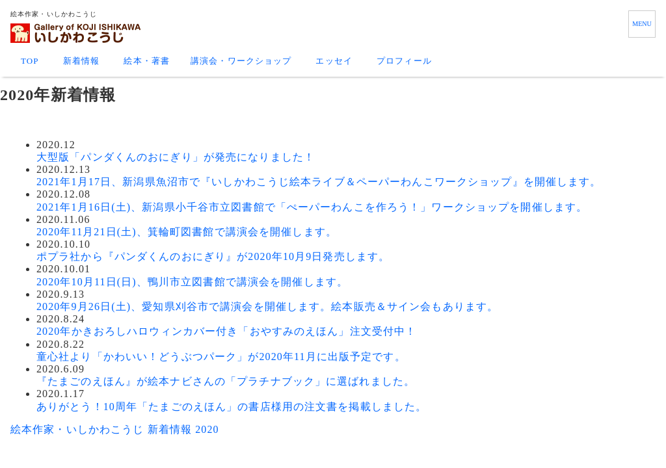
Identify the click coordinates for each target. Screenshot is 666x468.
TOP (30, 61)
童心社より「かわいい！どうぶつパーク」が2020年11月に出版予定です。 (221, 356)
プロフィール (404, 61)
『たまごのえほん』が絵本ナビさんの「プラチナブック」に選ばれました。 (225, 381)
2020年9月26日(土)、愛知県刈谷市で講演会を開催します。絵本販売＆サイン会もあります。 (267, 306)
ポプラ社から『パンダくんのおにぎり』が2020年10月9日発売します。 (213, 256)
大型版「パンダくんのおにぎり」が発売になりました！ (175, 156)
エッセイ (333, 61)
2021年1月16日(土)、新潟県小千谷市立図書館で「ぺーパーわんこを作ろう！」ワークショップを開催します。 (311, 207)
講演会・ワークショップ (241, 61)
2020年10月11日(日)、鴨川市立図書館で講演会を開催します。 (192, 281)
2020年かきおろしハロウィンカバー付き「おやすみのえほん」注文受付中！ (226, 331)
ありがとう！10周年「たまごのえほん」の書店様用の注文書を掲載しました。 (231, 406)
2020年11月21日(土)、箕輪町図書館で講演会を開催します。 (186, 231)
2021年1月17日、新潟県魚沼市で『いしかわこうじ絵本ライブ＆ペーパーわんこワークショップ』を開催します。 (318, 181)
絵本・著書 (147, 61)
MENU (641, 23)
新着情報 (81, 61)
